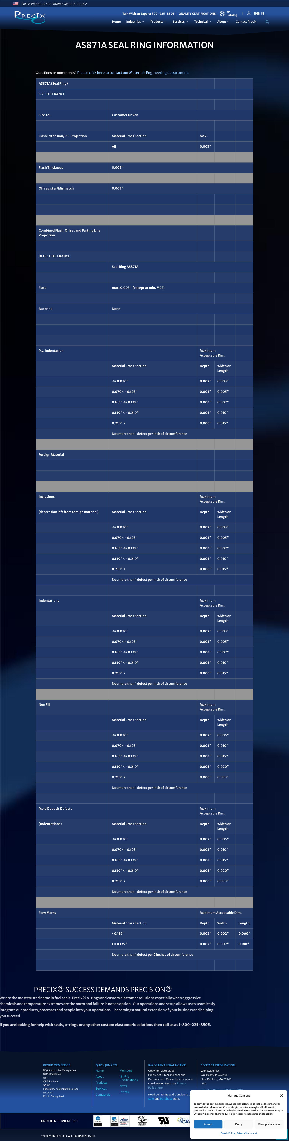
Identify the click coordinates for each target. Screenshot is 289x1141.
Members (126, 1070)
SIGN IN (258, 13)
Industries (135, 21)
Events (124, 1092)
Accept (208, 1124)
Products (158, 21)
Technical (203, 21)
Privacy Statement (247, 1133)
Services (181, 21)
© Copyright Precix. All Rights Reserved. (68, 1136)
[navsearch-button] (265, 22)
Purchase (166, 1098)
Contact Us (103, 1094)
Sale (151, 1098)
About (223, 21)
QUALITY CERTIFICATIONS (197, 13)
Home (116, 21)
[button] (281, 1095)
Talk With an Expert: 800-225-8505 (148, 13)
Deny (238, 1124)
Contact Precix (246, 21)
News (123, 1086)
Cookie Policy (228, 1133)
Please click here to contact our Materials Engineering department (132, 72)
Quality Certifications (129, 1078)
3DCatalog (232, 14)
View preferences (269, 1124)
